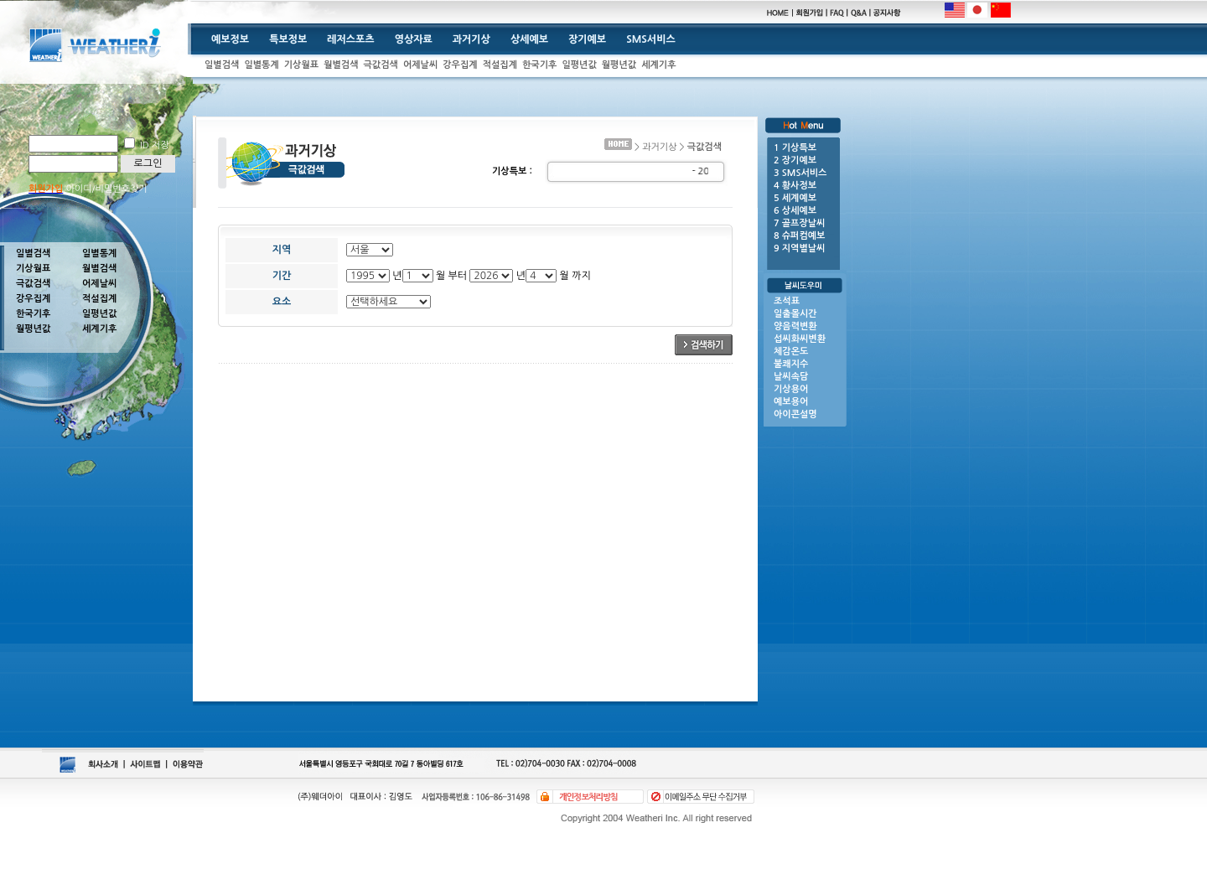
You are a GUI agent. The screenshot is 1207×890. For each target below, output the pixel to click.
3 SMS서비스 (800, 173)
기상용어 (791, 389)
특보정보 (288, 39)
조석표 (787, 301)
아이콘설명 (795, 414)
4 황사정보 (795, 185)
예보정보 (230, 39)
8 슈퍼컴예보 (799, 236)
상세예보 (529, 39)
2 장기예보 (795, 160)
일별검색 (222, 65)
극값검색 (381, 65)
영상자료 (414, 39)
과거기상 (471, 39)
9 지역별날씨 (799, 248)
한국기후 (539, 65)
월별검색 (341, 65)
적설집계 (500, 65)
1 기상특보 (795, 148)
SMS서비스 (651, 39)
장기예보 (587, 39)
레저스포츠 (350, 39)
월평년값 (619, 65)
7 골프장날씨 (799, 223)
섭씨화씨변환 (800, 339)
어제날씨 (420, 65)
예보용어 (791, 401)
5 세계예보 (795, 198)
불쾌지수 (791, 364)
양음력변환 (795, 326)
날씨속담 (791, 376)
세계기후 (658, 65)
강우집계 (460, 65)
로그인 (148, 163)
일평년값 (579, 65)
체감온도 (791, 351)
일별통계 (261, 65)
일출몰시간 (795, 313)
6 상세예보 (795, 210)
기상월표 (301, 65)
